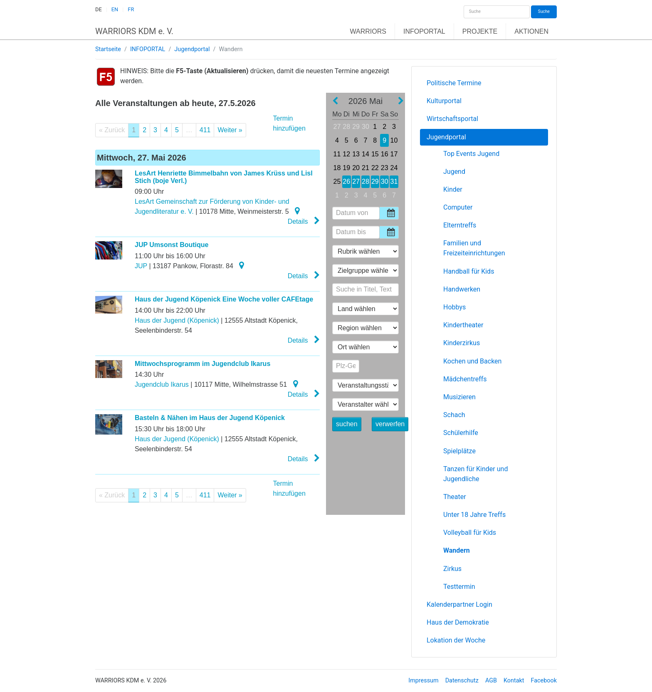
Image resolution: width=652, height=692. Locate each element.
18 (337, 167)
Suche (544, 11)
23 (384, 167)
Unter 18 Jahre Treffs (474, 515)
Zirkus (452, 569)
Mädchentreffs (465, 379)
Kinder (452, 189)
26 (346, 181)
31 (394, 181)
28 (346, 126)
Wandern (456, 550)
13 (356, 154)
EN (114, 9)
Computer (458, 207)
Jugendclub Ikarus (162, 384)
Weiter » (229, 129)
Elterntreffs (459, 225)
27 (337, 126)
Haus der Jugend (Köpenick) (177, 320)
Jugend (454, 171)
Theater (454, 497)
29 (356, 126)
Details (304, 221)
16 (384, 154)
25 (337, 181)
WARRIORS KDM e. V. (134, 31)
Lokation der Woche (456, 640)
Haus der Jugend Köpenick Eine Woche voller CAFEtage (224, 299)
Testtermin (459, 587)
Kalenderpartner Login (459, 604)
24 (394, 167)
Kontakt (514, 680)
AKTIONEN (531, 31)
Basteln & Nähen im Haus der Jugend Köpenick (210, 417)
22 (375, 167)
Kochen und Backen (472, 361)
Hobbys (454, 307)
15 (375, 154)
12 (346, 154)
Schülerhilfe (460, 433)
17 (394, 154)
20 (356, 167)
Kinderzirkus (461, 343)
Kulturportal (444, 101)
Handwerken (461, 289)
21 (365, 167)
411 (205, 129)
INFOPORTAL (424, 31)
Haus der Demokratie (458, 622)
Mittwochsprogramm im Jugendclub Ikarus (202, 363)
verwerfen (390, 424)
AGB (491, 680)
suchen (347, 424)
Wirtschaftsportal (452, 119)
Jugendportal (192, 49)
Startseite (108, 49)
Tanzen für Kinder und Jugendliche (475, 474)
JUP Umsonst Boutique (172, 244)
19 (346, 167)
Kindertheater (463, 325)
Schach (454, 415)
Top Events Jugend (471, 154)
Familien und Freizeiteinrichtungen (474, 248)
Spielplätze (459, 451)
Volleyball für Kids (469, 532)
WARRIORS (368, 31)
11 (337, 154)
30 (365, 126)
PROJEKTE (479, 31)
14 (365, 154)
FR (131, 9)
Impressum (423, 680)
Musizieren (459, 397)
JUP (141, 265)
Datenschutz (462, 680)
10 (394, 140)
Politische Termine (454, 83)
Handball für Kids (468, 271)
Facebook (544, 680)
